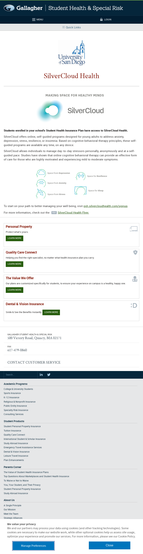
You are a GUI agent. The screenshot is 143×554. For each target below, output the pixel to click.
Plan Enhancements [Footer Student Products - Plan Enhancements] (14, 460)
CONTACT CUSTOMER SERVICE (34, 362)
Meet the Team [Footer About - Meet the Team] (11, 514)
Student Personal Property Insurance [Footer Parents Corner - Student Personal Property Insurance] (22, 489)
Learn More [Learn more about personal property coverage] (14, 238)
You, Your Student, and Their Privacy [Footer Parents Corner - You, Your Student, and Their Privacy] (22, 485)
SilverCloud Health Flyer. (73, 212)
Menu (39, 19)
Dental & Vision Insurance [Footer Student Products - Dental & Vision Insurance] (16, 452)
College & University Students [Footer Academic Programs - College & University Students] (18, 389)
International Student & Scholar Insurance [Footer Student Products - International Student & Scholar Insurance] (24, 439)
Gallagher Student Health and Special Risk (63, 8)
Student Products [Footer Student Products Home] (14, 421)
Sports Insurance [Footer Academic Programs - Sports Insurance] (12, 393)
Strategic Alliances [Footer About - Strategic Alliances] (13, 518)
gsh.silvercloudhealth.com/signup (105, 206)
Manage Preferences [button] (33, 546)
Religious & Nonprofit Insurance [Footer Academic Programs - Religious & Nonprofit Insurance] (19, 402)
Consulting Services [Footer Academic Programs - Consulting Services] (13, 414)
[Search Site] (20, 375)
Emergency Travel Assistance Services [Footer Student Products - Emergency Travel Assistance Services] (23, 447)
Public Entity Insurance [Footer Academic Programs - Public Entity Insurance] (15, 406)
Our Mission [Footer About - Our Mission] (10, 509)
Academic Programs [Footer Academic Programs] (15, 384)
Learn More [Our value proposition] (14, 290)
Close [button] (109, 545)
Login (107, 19)
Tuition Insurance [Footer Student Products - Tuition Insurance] (12, 431)
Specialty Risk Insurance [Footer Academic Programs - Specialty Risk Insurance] (16, 410)
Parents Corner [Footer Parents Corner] (12, 467)
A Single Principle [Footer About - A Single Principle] (12, 505)
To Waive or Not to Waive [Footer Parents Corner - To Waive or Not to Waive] (16, 481)
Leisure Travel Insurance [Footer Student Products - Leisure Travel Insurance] (16, 456)
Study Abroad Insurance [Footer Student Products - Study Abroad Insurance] (16, 443)
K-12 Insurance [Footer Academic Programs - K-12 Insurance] (11, 397)
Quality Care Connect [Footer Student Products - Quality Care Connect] (14, 435)
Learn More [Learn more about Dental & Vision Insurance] (51, 312)
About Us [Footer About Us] (9, 500)
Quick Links (73, 27)
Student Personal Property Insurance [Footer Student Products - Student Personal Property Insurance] (22, 426)
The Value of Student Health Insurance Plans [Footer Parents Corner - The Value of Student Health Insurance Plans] (26, 472)
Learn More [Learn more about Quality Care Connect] (14, 264)
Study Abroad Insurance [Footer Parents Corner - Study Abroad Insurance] (16, 493)
